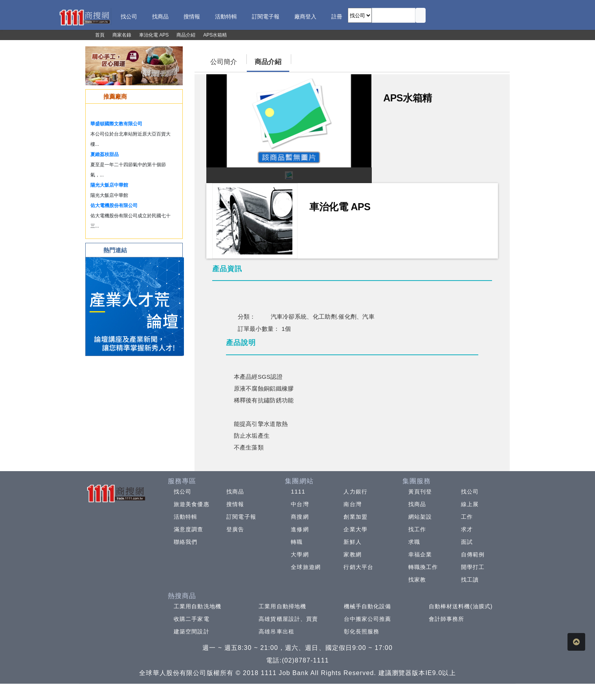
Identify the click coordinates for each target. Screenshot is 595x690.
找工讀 (470, 579)
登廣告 (235, 529)
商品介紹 (268, 62)
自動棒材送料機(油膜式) (461, 606)
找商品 (235, 491)
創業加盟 (355, 517)
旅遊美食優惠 (191, 504)
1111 (298, 491)
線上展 (470, 504)
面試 (467, 542)
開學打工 (473, 567)
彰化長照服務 (362, 631)
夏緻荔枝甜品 (104, 154)
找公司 (182, 491)
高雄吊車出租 (276, 631)
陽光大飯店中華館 (109, 185)
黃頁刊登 (420, 491)
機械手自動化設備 (367, 606)
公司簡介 (223, 62)
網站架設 (420, 517)
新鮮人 (352, 542)
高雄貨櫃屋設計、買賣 (288, 619)
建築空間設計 (191, 631)
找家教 (417, 579)
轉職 (297, 542)
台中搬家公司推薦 (367, 619)
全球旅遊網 (306, 567)
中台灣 (300, 504)
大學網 (300, 554)
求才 (467, 529)
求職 (414, 542)
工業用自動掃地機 (282, 606)
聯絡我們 (185, 542)
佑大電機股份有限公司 (114, 205)
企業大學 (355, 529)
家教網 (352, 554)
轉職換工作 (423, 567)
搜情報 (235, 504)
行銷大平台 (358, 567)
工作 (467, 517)
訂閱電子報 (241, 517)
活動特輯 (185, 517)
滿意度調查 (189, 529)
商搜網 (300, 517)
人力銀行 (355, 491)
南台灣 (352, 504)
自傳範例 (473, 554)
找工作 (417, 529)
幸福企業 (420, 554)
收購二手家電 (191, 619)
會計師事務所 (447, 619)
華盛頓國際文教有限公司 (116, 124)
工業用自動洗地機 (197, 606)
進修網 (300, 529)
